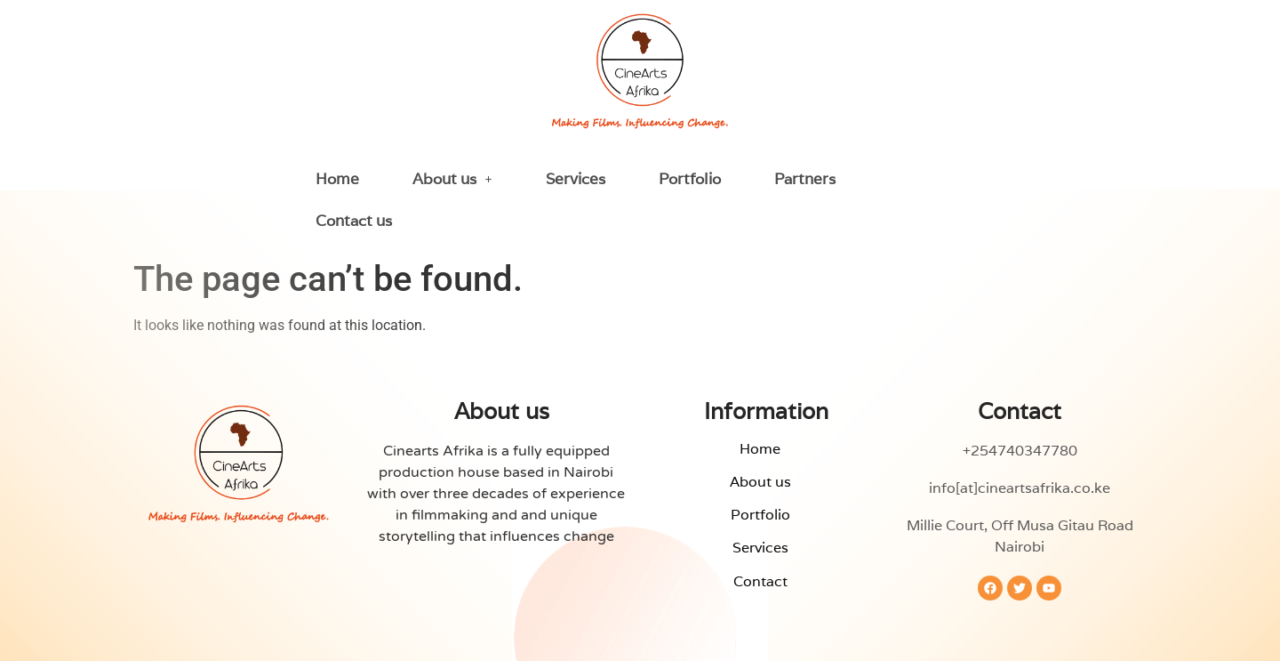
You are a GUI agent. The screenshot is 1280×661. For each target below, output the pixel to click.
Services (575, 179)
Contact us (354, 220)
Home (337, 179)
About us (452, 179)
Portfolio (690, 179)
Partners (805, 179)
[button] (452, 179)
